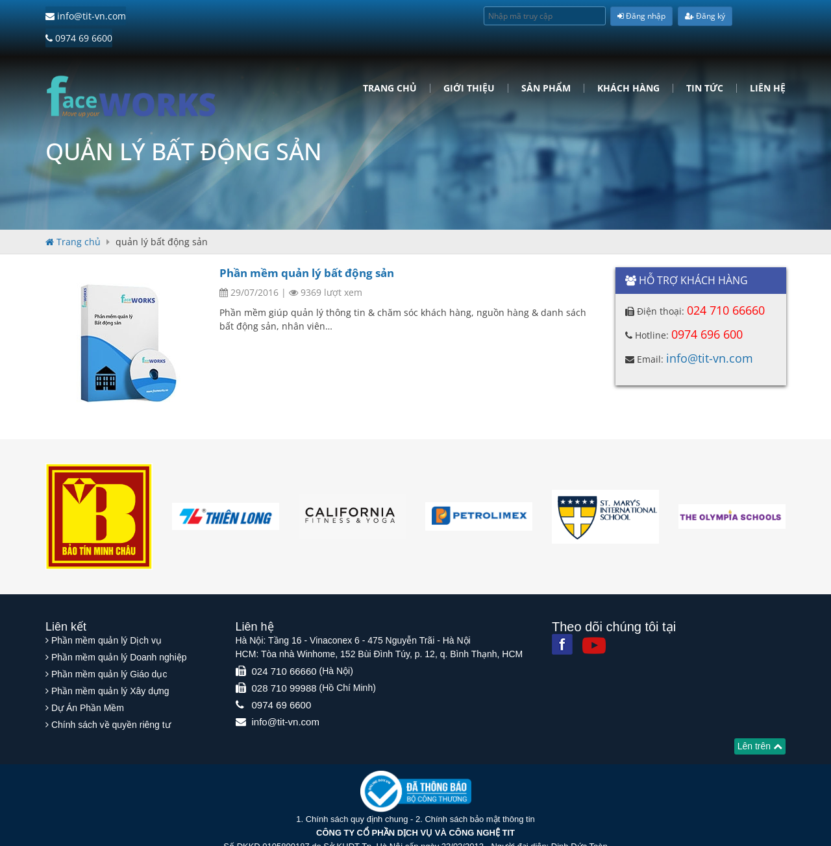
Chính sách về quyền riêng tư (111, 697)
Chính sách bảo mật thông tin (479, 792)
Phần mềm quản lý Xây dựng (110, 664)
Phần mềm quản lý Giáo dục (109, 647)
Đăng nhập (641, 15)
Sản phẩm (546, 64)
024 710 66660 (726, 286)
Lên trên (760, 719)
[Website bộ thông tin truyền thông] (415, 763)
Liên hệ (768, 64)
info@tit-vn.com (85, 16)
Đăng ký (705, 15)
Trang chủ (390, 64)
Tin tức (704, 64)
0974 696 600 (707, 310)
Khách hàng (628, 64)
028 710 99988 (284, 660)
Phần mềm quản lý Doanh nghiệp (119, 630)
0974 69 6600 (169, 16)
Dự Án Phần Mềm (87, 680)
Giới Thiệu (469, 64)
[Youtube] (594, 618)
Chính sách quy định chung (357, 792)
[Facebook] (562, 617)
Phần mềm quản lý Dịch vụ (106, 613)
